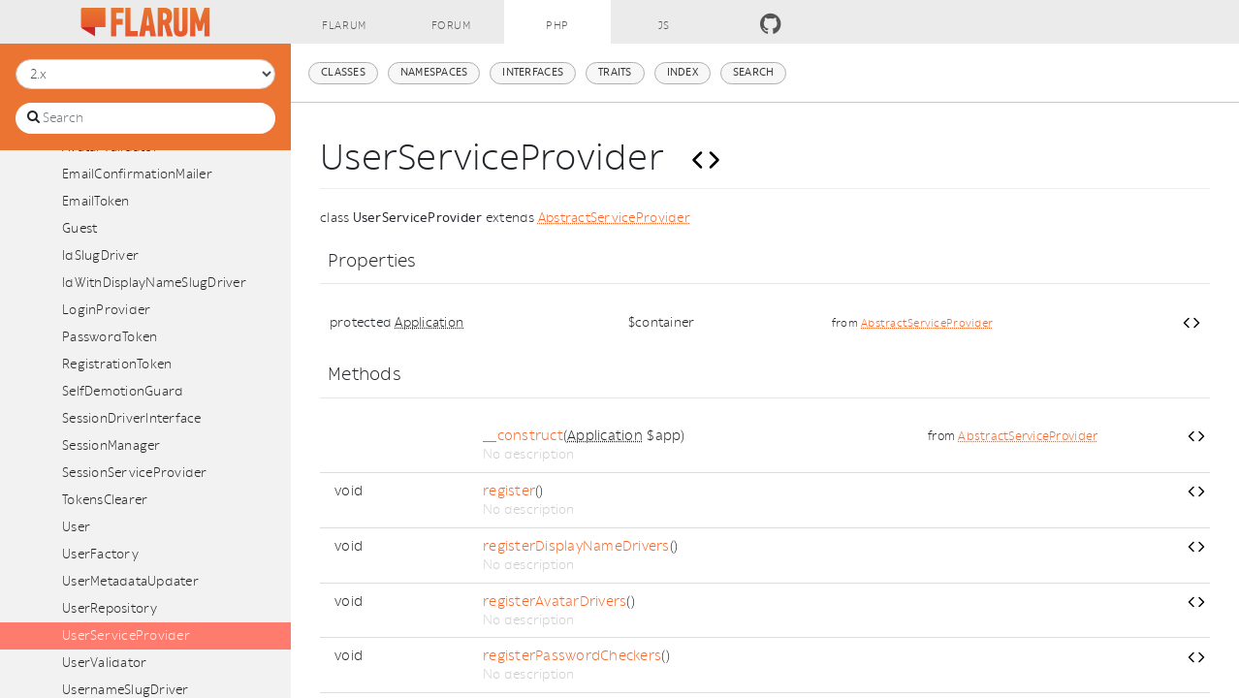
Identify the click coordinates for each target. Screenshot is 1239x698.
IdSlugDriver (100, 255)
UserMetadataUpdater (130, 581)
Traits (615, 72)
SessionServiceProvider (134, 472)
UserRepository (110, 608)
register (509, 491)
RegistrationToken (117, 364)
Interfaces (532, 72)
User (76, 527)
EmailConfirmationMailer (137, 174)
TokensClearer (104, 499)
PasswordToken (109, 337)
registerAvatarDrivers (554, 601)
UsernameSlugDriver (125, 689)
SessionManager (111, 445)
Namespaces (434, 72)
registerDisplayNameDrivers (576, 546)
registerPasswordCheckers (572, 656)
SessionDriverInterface (132, 418)
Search (754, 72)
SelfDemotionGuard (122, 391)
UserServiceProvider (126, 635)
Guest (79, 228)
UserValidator (104, 662)
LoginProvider (106, 309)
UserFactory (100, 554)
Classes (343, 72)
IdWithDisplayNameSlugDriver (154, 282)
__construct (523, 436)
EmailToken (96, 201)
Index (682, 72)
